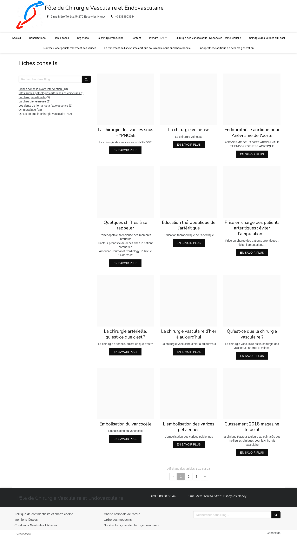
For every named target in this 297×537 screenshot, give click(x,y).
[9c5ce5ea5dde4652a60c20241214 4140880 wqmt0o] (188, 192)
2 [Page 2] (189, 476)
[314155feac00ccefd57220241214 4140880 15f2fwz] (188, 393)
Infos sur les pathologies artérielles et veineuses (50, 93)
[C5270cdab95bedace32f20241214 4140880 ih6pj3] (251, 99)
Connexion (273, 533)
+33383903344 (125, 16)
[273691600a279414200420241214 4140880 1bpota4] (125, 99)
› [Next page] (204, 476)
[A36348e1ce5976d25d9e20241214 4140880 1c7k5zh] (125, 301)
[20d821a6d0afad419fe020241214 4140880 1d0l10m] (188, 99)
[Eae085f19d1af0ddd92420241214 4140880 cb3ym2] (188, 301)
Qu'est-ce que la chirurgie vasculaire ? (43, 113)
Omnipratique (28, 109)
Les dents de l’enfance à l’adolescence (44, 105)
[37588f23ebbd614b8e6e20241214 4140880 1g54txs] (251, 192)
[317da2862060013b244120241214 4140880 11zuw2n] (125, 393)
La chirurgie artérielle (32, 97)
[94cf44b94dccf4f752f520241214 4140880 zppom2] (251, 301)
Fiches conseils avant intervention (41, 89)
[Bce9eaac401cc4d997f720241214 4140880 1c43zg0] (125, 192)
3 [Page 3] (196, 476)
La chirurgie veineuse (33, 101)
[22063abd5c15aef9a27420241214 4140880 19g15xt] (251, 393)
